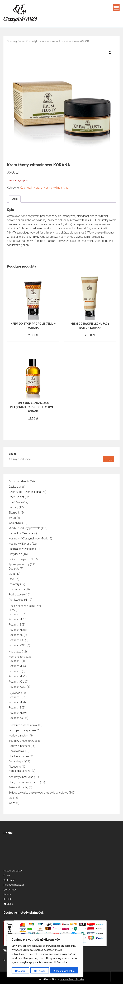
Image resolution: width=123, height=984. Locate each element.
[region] (45, 955)
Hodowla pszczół (13, 884)
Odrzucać (39, 971)
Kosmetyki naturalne (37, 41)
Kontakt (7, 899)
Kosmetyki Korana (31, 187)
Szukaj (13, 453)
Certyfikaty (9, 889)
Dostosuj (20, 971)
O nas (6, 875)
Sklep (8, 903)
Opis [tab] (15, 198)
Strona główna (15, 41)
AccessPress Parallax (72, 979)
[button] (110, 53)
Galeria (7, 894)
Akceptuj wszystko (64, 971)
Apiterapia (9, 880)
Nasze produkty (12, 870)
